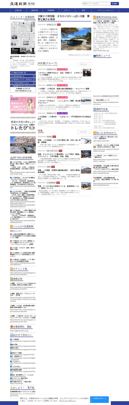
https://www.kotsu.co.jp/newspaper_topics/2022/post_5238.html (22, 273)
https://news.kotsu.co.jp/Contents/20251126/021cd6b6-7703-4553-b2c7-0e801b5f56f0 (23, 299)
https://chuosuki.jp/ (16, 383)
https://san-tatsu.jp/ (16, 380)
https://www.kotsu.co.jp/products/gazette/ (23, 364)
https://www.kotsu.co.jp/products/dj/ (22, 354)
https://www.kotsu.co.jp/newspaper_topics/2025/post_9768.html (22, 288)
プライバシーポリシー (61, 401)
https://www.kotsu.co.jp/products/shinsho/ (22, 372)
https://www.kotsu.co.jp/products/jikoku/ (23, 342)
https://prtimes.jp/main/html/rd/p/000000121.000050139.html (105, 172)
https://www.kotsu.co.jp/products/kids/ (23, 368)
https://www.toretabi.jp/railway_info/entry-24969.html (22, 264)
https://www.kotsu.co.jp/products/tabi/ (23, 346)
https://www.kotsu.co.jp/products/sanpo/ (23, 350)
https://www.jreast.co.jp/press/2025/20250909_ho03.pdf (106, 150)
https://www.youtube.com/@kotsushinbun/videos (106, 103)
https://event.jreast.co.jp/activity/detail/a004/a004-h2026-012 (22, 206)
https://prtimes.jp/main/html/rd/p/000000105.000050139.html (105, 184)
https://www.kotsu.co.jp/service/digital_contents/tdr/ (22, 359)
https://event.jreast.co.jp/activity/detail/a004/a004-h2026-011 (22, 202)
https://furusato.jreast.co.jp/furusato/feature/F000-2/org (22, 173)
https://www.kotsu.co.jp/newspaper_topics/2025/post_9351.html (22, 321)
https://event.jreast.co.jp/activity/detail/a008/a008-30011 (22, 221)
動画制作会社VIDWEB (111, 96)
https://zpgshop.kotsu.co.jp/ (19, 331)
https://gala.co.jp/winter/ (101, 141)
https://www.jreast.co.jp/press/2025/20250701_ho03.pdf (106, 160)
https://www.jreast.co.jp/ (101, 51)
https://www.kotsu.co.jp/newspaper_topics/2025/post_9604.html (22, 310)
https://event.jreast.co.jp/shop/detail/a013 (22, 187)
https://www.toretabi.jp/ (18, 377)
